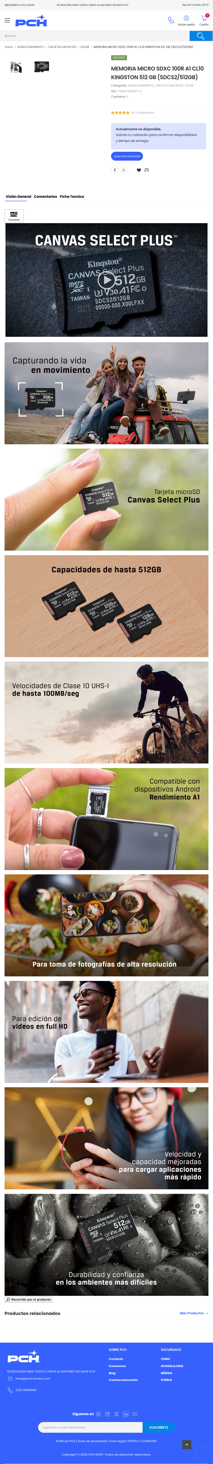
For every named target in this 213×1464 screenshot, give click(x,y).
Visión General (18, 196)
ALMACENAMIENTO (30, 47)
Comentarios (45, 196)
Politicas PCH (65, 1441)
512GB (85, 47)
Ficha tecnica (72, 196)
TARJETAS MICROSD (62, 47)
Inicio (9, 47)
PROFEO (133, 1441)
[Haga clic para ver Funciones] (14, 215)
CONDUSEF (149, 1441)
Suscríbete (158, 1427)
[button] (106, 280)
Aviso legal (117, 1441)
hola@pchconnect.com (33, 1378)
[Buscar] (201, 36)
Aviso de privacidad (92, 1441)
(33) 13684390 (26, 1390)
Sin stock (119, 57)
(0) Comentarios (142, 112)
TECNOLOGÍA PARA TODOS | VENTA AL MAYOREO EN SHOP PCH (51, 1371)
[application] (106, 280)
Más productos (192, 1313)
